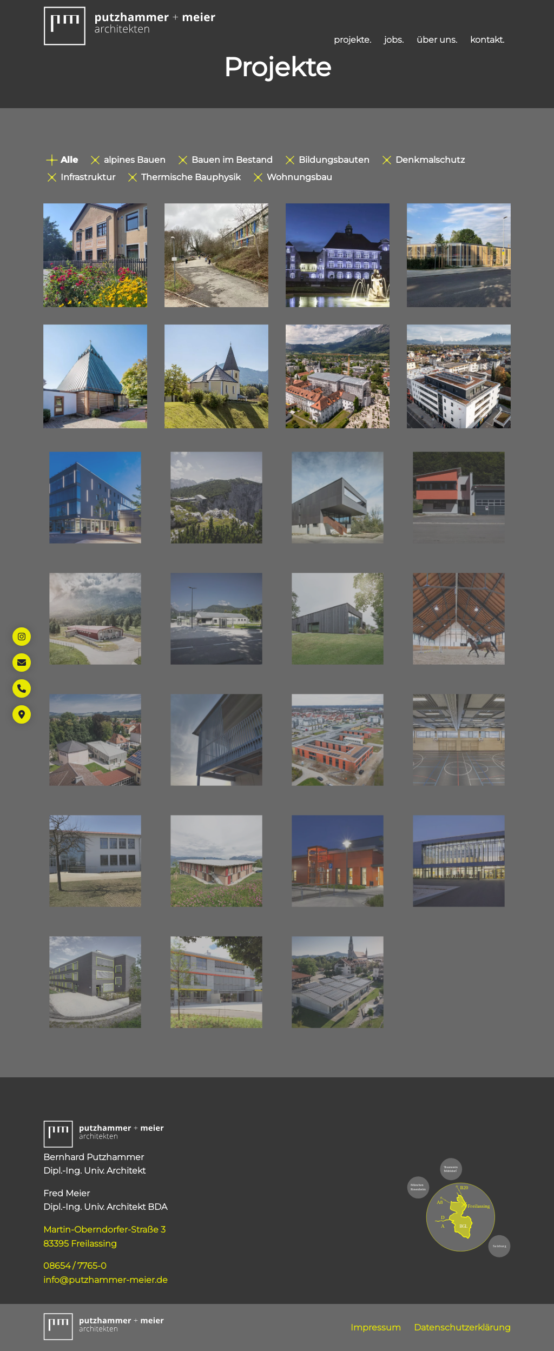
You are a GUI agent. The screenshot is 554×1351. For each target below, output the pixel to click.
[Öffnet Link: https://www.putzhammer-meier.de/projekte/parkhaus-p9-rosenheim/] (458, 255)
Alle (62, 160)
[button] (129, 26)
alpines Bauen (128, 160)
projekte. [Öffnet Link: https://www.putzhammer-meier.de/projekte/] (352, 40)
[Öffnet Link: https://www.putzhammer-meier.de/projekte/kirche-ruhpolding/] (216, 376)
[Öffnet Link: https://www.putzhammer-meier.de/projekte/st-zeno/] (337, 376)
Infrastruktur (81, 177)
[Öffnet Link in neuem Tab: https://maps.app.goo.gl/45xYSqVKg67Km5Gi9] (21, 714)
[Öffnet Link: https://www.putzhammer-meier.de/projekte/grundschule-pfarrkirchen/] (216, 255)
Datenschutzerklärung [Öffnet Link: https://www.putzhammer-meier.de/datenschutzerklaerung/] (462, 1327)
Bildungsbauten (328, 160)
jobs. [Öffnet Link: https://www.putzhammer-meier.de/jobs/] (394, 40)
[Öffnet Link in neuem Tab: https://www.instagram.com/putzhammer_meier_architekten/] (21, 636)
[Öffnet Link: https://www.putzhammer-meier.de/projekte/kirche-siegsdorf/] (95, 376)
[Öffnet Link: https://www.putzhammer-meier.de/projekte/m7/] (458, 376)
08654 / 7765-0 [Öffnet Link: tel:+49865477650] (75, 1266)
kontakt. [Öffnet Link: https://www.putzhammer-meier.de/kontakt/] (487, 40)
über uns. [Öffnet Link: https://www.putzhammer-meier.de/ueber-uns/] (437, 40)
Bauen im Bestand (226, 160)
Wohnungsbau (293, 177)
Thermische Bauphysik (184, 177)
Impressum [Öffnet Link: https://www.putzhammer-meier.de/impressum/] (376, 1327)
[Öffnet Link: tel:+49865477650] (21, 688)
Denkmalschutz (423, 160)
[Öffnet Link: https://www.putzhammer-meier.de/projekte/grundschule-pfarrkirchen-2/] (95, 255)
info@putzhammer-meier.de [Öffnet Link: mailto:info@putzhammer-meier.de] (105, 1280)
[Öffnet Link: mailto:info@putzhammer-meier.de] (21, 662)
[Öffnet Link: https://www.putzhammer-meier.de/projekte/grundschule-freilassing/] (337, 255)
